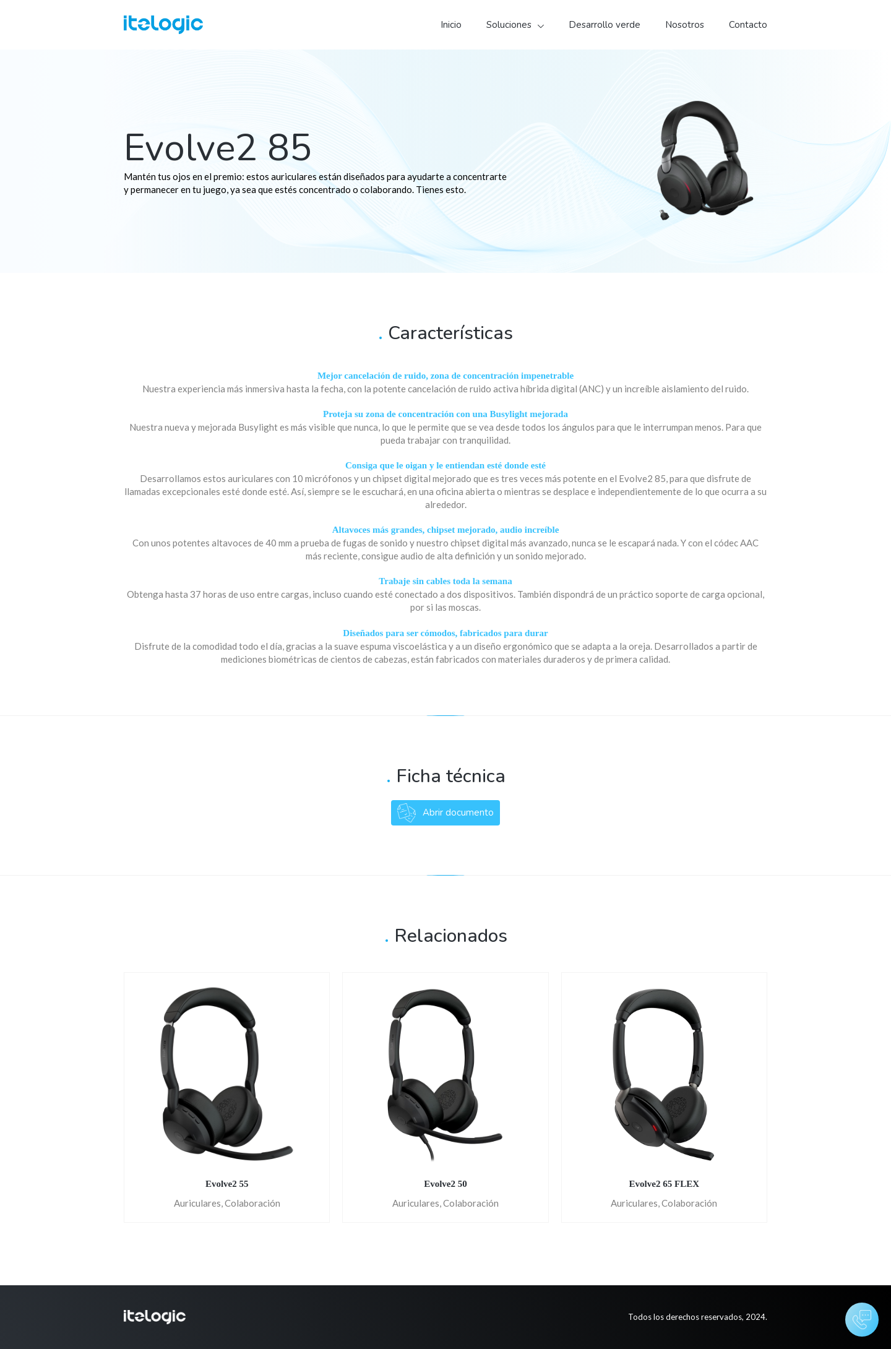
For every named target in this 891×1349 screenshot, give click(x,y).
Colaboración (252, 1203)
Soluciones (509, 25)
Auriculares (197, 1203)
